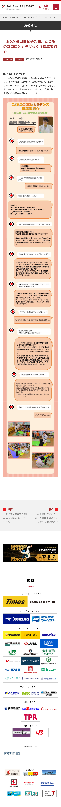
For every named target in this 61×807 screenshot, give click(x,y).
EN (39, 7)
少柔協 (19, 59)
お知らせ (8, 59)
